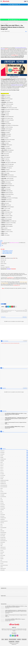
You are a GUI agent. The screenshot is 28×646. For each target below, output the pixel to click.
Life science (14, 516)
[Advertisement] (14, 12)
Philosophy (14, 530)
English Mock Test (14, 483)
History (14, 501)
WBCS (14, 566)
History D (14, 503)
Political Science (14, 534)
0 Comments (25, 340)
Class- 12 (14, 472)
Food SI (14, 491)
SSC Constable (14, 555)
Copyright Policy (11, 641)
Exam (14, 488)
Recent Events (14, 542)
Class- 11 (14, 470)
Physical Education (14, 532)
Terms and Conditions (12, 639)
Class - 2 (14, 465)
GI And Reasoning (14, 496)
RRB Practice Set (14, 547)
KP (14, 511)
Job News (14, 509)
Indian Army (14, 506)
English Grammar (14, 481)
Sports (14, 553)
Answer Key (14, 454)
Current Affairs (14, 475)
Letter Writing (14, 514)
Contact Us (17, 641)
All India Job (14, 452)
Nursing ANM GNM (14, 527)
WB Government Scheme (14, 565)
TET (14, 560)
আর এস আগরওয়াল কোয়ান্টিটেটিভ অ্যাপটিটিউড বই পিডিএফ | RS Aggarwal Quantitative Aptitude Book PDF (15, 427)
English (14, 478)
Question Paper (14, 537)
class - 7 (14, 468)
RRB (14, 545)
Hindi (14, 499)
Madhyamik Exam (14, 517)
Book (14, 462)
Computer (14, 473)
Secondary (14, 552)
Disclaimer (19, 639)
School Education (14, 548)
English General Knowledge (14, 480)
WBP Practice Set (14, 568)
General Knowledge (14, 493)
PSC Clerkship (14, 535)
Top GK (14, 563)
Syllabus (14, 558)
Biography (14, 460)
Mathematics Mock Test (14, 521)
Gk (14, 498)
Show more (24, 316)
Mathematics (14, 519)
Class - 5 (14, 467)
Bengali (14, 457)
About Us (6, 639)
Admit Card (14, 450)
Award (14, 455)
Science (4, 22)
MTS (14, 524)
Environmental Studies (14, 486)
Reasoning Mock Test (14, 540)
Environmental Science (14, 485)
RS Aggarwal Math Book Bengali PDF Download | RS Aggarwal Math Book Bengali (15, 423)
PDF (14, 529)
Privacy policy (24, 639)
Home (2, 22)
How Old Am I (14, 504)
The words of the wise (14, 561)
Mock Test (14, 522)
